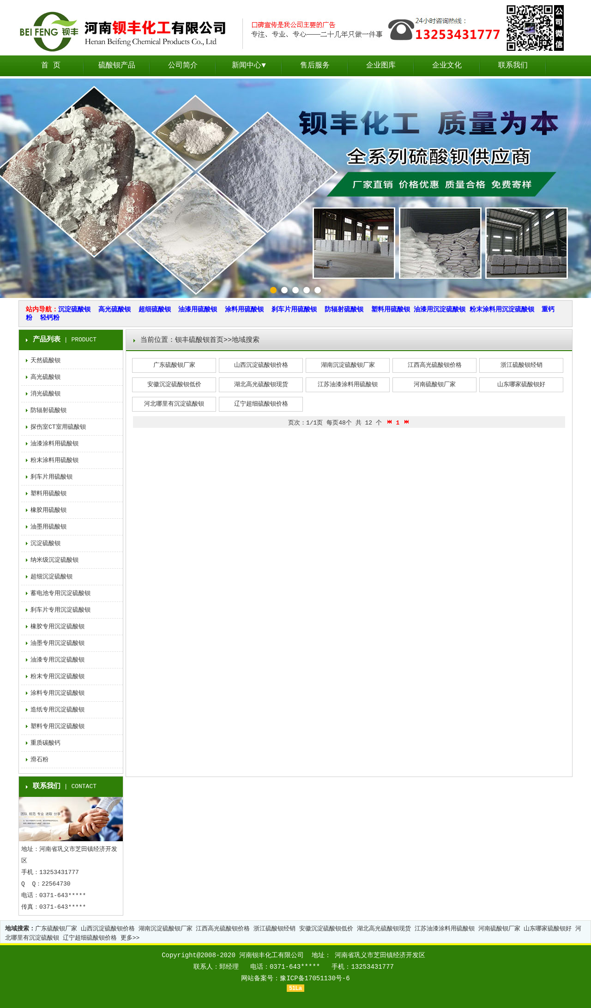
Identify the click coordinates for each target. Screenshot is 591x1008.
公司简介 (183, 65)
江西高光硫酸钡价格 (435, 365)
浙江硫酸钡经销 (522, 365)
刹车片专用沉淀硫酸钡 (60, 610)
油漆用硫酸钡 (197, 309)
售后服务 (315, 65)
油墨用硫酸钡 (48, 526)
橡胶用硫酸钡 (48, 510)
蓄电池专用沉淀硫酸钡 (60, 593)
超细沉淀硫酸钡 (51, 576)
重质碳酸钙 (45, 743)
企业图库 (381, 65)
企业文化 (447, 65)
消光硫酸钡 (45, 393)
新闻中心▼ (249, 65)
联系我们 (513, 65)
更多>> (130, 938)
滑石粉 (39, 759)
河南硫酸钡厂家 (435, 384)
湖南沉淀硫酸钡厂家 (348, 365)
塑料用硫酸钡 (390, 309)
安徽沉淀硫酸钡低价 (174, 384)
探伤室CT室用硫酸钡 (58, 427)
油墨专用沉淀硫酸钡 (57, 643)
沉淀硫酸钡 (74, 309)
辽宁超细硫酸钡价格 (261, 404)
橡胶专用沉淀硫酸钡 (57, 626)
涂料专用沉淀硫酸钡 (57, 693)
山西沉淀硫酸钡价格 (261, 365)
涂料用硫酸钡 (244, 309)
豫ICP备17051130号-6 (315, 978)
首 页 (50, 65)
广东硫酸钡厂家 (174, 365)
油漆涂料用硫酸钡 (54, 443)
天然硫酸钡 (45, 360)
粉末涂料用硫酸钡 (54, 460)
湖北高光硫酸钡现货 (261, 384)
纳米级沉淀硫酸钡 (54, 560)
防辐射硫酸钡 (344, 309)
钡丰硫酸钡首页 (199, 340)
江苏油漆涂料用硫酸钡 (348, 384)
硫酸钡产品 (116, 65)
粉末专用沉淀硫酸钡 (57, 676)
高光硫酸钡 (114, 309)
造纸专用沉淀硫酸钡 (57, 709)
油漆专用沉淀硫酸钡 (57, 659)
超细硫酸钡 (155, 309)
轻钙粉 (50, 318)
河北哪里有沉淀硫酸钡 (174, 404)
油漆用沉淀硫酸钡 (439, 309)
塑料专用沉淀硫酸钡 (57, 726)
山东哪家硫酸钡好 (521, 384)
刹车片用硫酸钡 (294, 309)
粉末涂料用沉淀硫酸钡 (502, 309)
